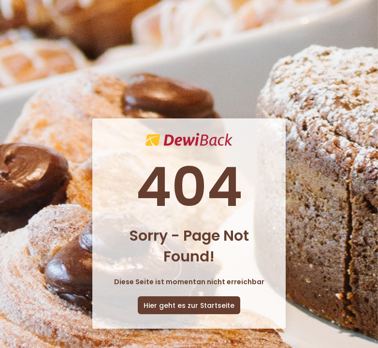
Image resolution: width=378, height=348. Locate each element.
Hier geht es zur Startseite (189, 305)
